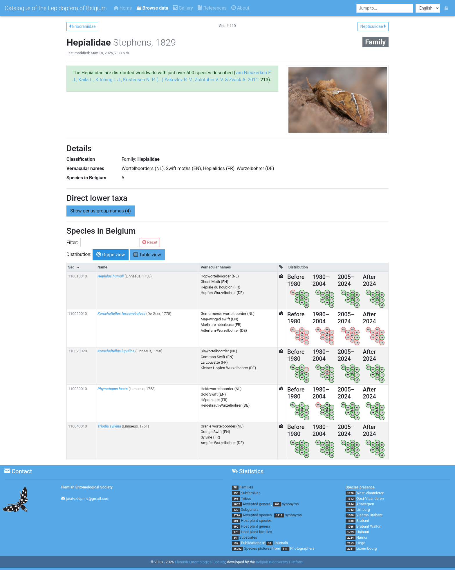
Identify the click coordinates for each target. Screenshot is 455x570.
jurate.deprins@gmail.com (87, 498)
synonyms (290, 504)
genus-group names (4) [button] (100, 211)
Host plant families (256, 532)
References (212, 8)
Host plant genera (255, 526)
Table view (147, 254)
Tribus (246, 498)
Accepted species (257, 515)
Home (123, 8)
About (240, 8)
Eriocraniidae (82, 26)
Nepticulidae (373, 26)
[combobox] (384, 8)
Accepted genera (256, 504)
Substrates (248, 537)
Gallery (183, 8)
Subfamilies (250, 493)
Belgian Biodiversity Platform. (280, 562)
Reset (150, 242)
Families (246, 487)
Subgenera (250, 509)
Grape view (110, 254)
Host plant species (256, 520)
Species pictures (257, 548)
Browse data (152, 8)
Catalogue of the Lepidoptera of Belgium (56, 8)
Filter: (72, 242)
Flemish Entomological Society (87, 487)
